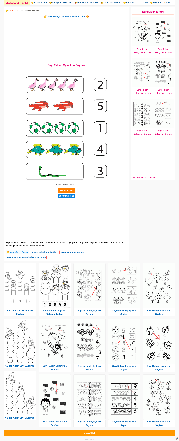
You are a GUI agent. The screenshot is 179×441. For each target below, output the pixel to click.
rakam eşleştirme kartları (44, 252)
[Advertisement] (66, 41)
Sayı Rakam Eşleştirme (29, 11)
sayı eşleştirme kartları (72, 252)
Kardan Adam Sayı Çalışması (20, 366)
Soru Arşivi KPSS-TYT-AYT (144, 177)
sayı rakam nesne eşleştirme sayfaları (26, 257)
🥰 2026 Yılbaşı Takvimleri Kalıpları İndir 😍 (66, 16)
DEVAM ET (89, 433)
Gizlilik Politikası (89, 440)
